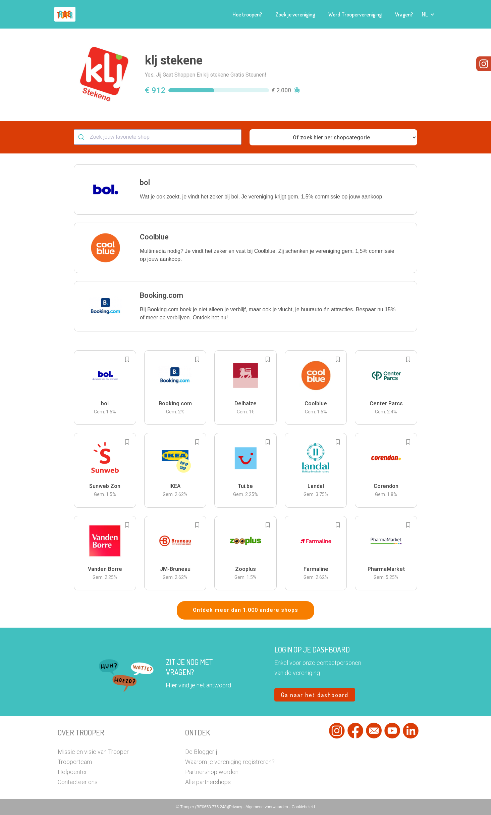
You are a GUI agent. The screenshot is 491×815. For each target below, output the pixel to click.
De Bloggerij (201, 751)
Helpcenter (72, 771)
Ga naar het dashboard (314, 694)
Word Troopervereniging (355, 14)
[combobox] (157, 137)
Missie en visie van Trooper (93, 751)
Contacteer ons (78, 781)
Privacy (236, 807)
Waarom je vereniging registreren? (230, 761)
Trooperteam (75, 761)
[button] (428, 14)
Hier (171, 685)
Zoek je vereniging (295, 14)
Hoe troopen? (247, 14)
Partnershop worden (211, 771)
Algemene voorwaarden (267, 807)
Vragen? (404, 14)
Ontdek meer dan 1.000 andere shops (245, 610)
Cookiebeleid (303, 807)
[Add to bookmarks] (127, 359)
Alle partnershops (208, 781)
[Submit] (82, 137)
